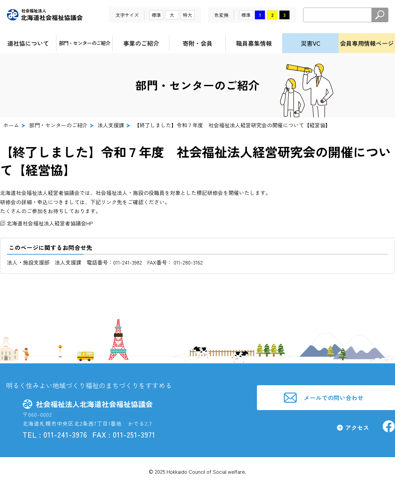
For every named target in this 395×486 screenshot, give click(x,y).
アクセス (356, 428)
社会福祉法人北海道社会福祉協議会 (45, 15)
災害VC (310, 43)
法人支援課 (111, 125)
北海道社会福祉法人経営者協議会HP (50, 223)
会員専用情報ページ (367, 43)
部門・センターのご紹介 (84, 42)
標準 (156, 15)
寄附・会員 (197, 43)
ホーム (11, 125)
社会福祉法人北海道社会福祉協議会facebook (388, 427)
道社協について (28, 43)
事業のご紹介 (141, 43)
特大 (187, 15)
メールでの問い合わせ (334, 397)
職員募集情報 (254, 43)
